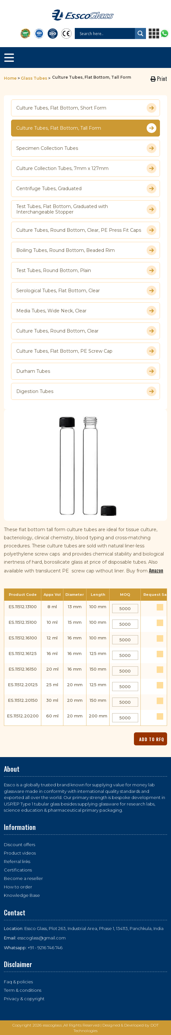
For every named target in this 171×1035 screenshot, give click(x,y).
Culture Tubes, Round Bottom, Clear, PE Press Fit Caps (86, 230)
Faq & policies (18, 981)
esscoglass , (53, 1025)
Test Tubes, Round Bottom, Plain (86, 270)
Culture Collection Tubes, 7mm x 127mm (86, 168)
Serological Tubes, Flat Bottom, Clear (86, 290)
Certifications (18, 869)
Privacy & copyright (24, 998)
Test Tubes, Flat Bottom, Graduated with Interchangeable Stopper (86, 209)
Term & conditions (22, 990)
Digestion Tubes (86, 391)
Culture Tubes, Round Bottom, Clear (86, 331)
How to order (18, 886)
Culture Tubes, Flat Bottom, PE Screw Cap (86, 351)
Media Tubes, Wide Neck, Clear (86, 311)
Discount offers (19, 844)
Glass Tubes (34, 78)
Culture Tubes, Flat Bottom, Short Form (86, 108)
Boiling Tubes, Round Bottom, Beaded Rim (86, 250)
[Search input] (106, 33)
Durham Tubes (86, 371)
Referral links (17, 861)
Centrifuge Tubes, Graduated (86, 188)
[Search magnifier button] (140, 33)
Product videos (20, 853)
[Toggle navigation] (9, 57)
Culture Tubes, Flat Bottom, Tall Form (86, 128)
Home (10, 78)
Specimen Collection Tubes (86, 148)
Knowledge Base (22, 895)
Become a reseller (23, 878)
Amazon (156, 570)
